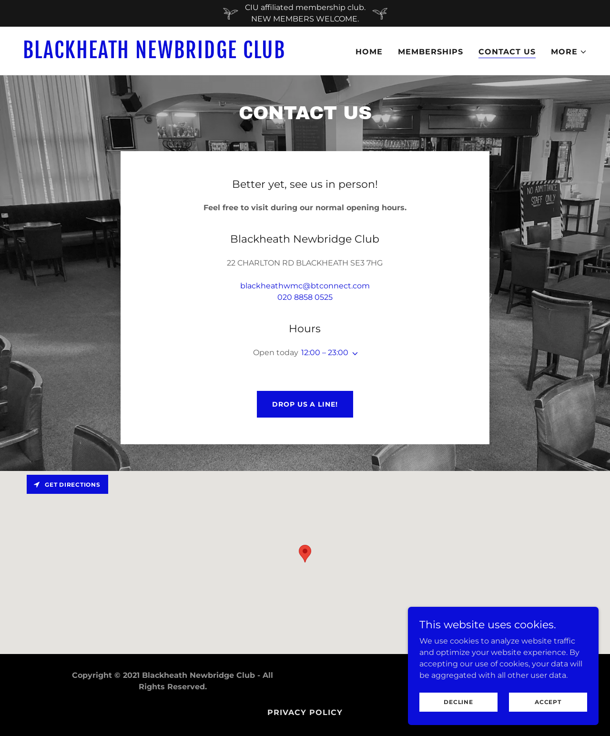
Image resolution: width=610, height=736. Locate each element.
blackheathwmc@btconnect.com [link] (305, 285)
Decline (458, 701)
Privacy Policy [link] (305, 712)
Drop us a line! (304, 404)
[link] (160, 55)
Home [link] (369, 51)
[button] (569, 52)
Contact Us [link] (507, 51)
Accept (548, 701)
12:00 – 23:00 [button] (324, 352)
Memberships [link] (430, 51)
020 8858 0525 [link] (305, 297)
